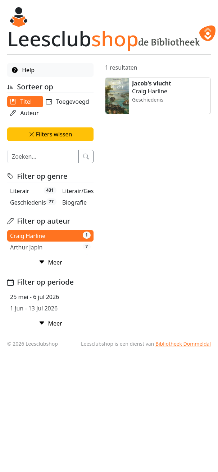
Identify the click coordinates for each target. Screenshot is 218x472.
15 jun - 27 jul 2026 (35, 409)
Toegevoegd (31, 124)
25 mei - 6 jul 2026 (34, 375)
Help (23, 70)
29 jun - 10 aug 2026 (37, 432)
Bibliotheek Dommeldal (183, 465)
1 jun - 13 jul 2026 (34, 386)
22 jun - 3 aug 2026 (36, 421)
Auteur (24, 113)
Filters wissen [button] (50, 146)
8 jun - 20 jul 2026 (34, 398)
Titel (21, 102)
